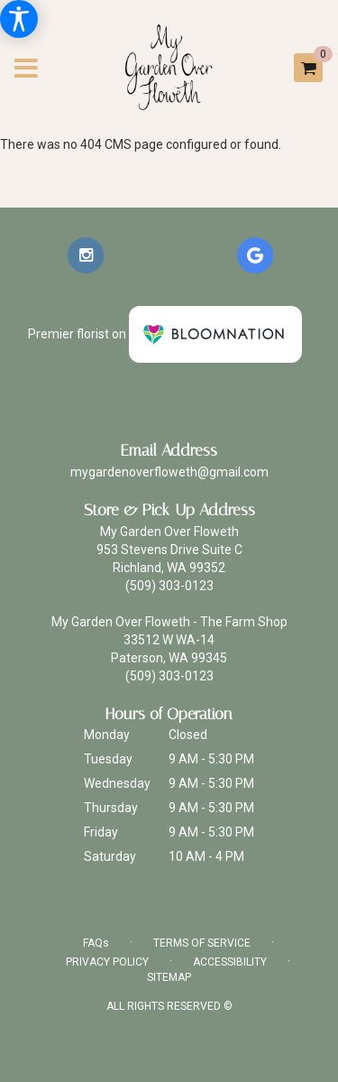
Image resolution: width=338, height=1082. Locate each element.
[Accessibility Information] (19, 19)
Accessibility (230, 962)
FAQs (96, 943)
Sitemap (169, 977)
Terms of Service (202, 943)
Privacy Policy (107, 962)
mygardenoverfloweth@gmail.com (169, 472)
